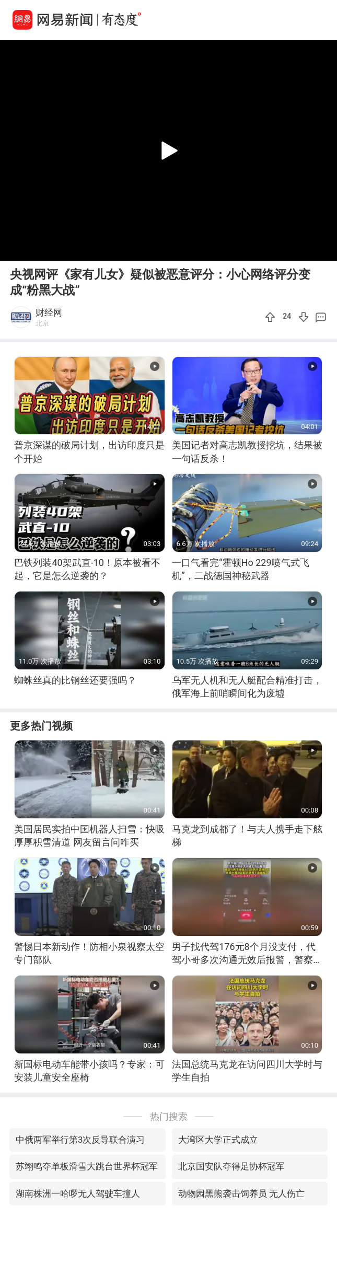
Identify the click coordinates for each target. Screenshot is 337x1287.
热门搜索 (169, 1116)
